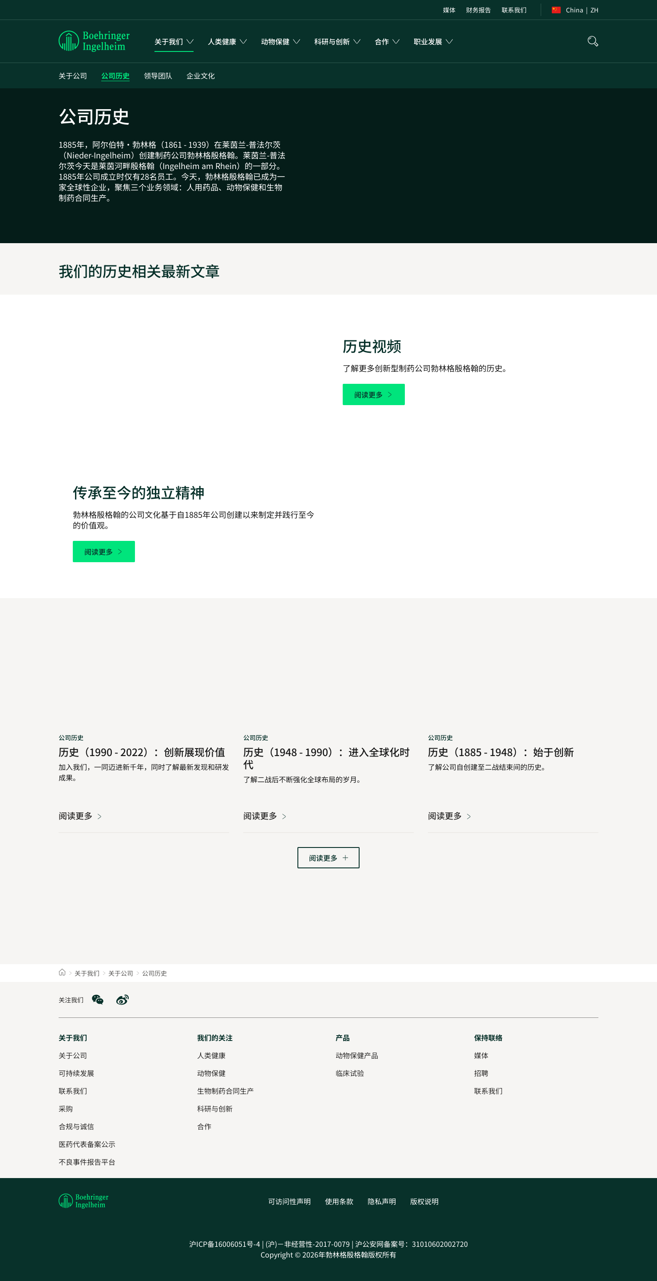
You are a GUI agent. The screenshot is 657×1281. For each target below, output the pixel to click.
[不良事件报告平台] (87, 1161)
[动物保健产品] (357, 1055)
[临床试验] (350, 1073)
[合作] (204, 1126)
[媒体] (481, 1055)
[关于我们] (73, 1037)
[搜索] (593, 41)
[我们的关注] (215, 1037)
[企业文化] (200, 75)
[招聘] (481, 1073)
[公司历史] (115, 75)
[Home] (62, 973)
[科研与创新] (215, 1108)
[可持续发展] (76, 1073)
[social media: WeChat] (98, 1000)
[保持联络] (488, 1037)
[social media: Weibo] (122, 1000)
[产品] (343, 1037)
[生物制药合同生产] (225, 1090)
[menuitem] (449, 9)
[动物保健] (211, 1073)
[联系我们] (488, 1090)
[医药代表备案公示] (87, 1144)
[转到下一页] (328, 857)
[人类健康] (211, 1055)
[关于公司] (73, 75)
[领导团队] (158, 75)
